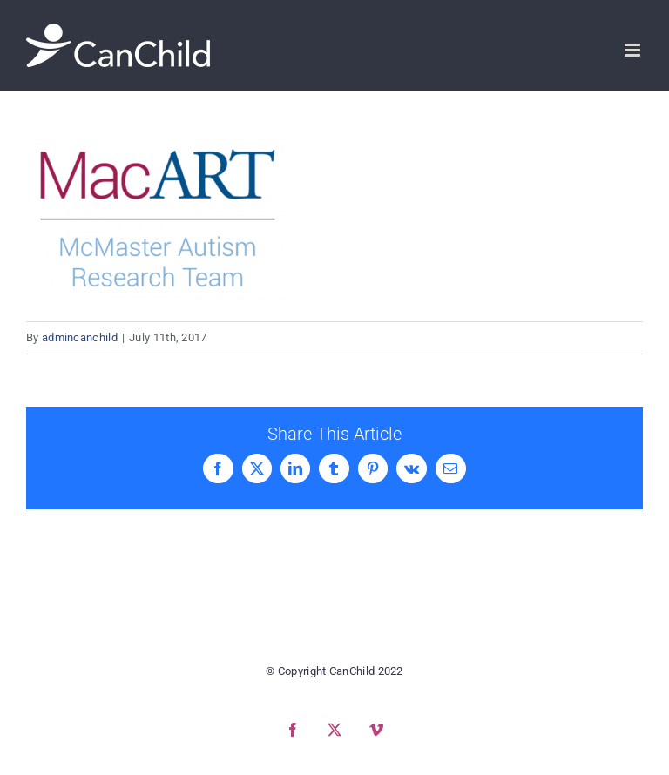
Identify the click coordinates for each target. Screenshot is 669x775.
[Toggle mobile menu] (634, 50)
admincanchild (80, 337)
